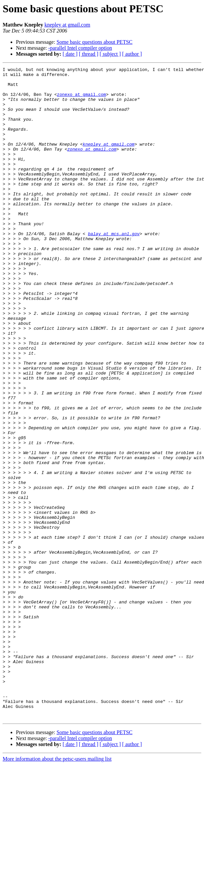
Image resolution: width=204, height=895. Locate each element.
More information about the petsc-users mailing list (57, 889)
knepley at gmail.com (67, 25)
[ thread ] (88, 54)
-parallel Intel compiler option (80, 48)
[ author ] (132, 54)
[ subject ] (110, 54)
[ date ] (70, 54)
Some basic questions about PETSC (94, 42)
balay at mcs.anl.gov (113, 267)
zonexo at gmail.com (81, 100)
